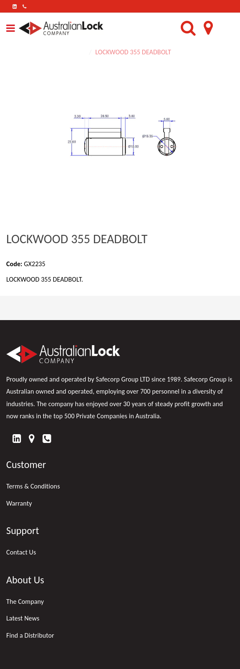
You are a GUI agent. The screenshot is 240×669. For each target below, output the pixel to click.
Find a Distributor (30, 635)
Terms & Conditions (33, 486)
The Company (25, 601)
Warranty (19, 503)
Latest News (22, 618)
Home (77, 52)
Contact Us (21, 552)
